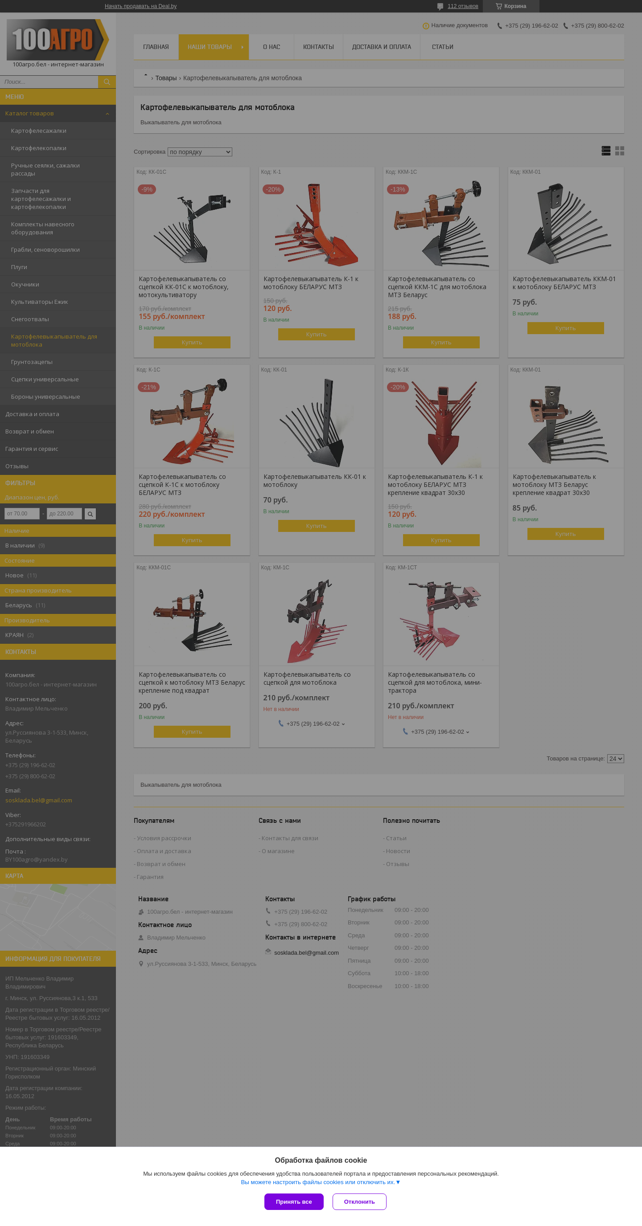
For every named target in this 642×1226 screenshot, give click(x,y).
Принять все (294, 1201)
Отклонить (359, 1201)
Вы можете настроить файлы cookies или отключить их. (318, 1182)
